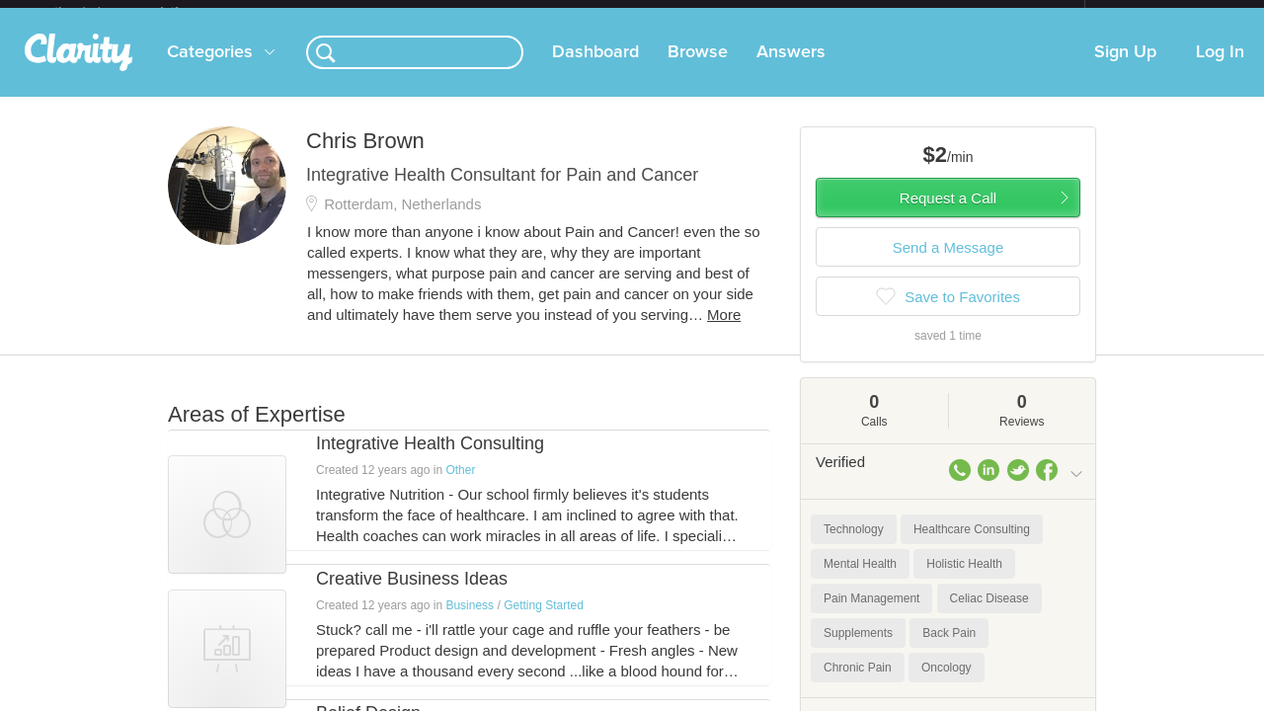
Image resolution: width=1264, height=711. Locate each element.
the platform (137, 11)
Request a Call (948, 213)
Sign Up (1125, 68)
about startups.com (1155, 13)
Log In (1220, 68)
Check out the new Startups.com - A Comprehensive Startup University (869, 13)
